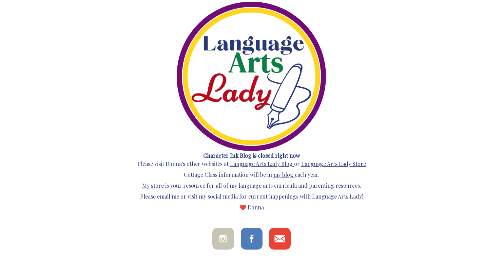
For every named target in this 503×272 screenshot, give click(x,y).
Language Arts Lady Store (333, 163)
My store (153, 185)
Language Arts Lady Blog (261, 163)
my (277, 174)
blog (287, 174)
